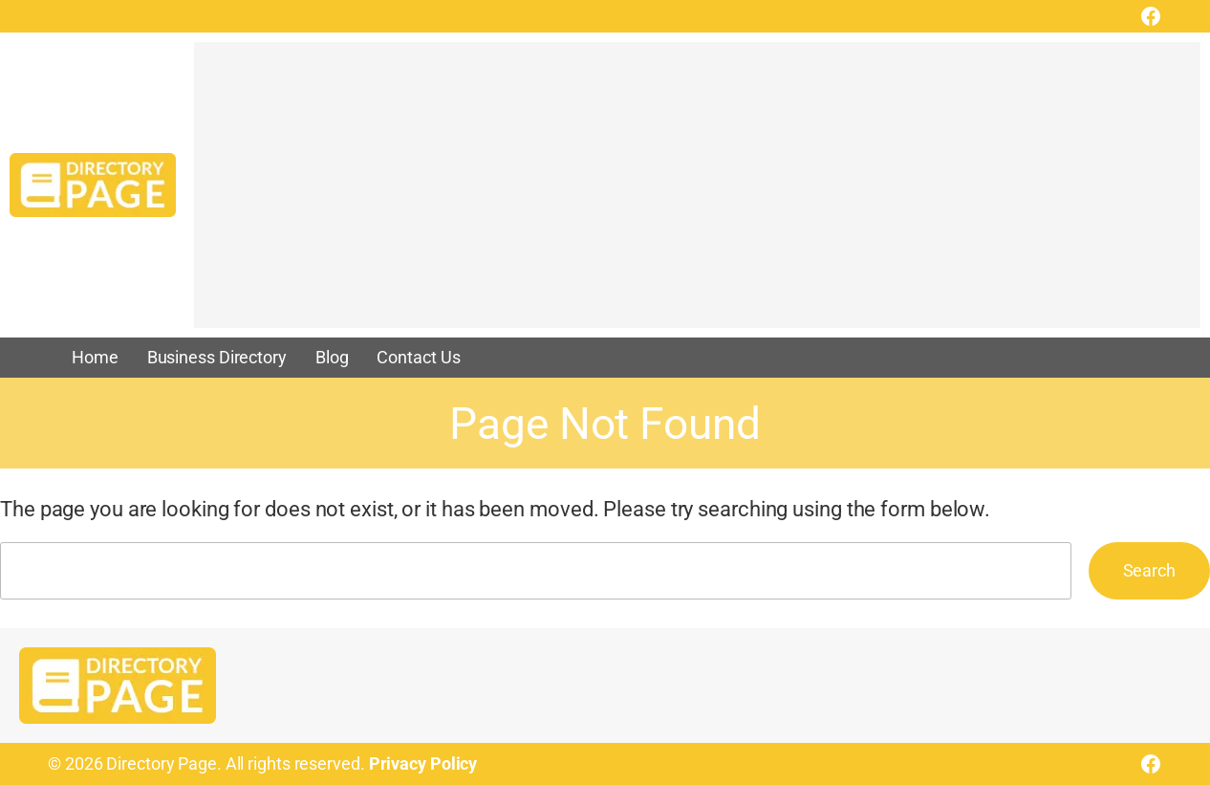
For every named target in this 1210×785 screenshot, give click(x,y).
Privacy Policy (423, 764)
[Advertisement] (697, 194)
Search (1149, 570)
